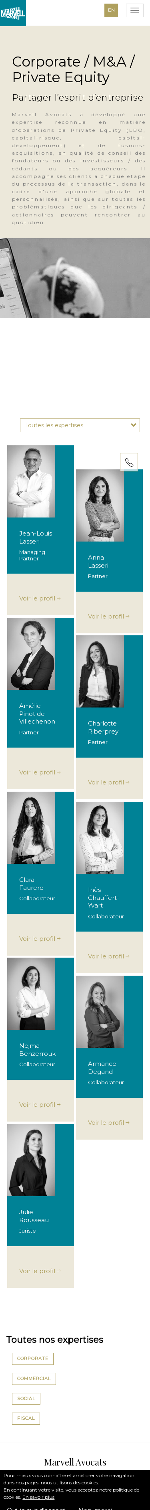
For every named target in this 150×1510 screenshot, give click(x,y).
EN (111, 10)
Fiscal (26, 1418)
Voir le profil (39, 598)
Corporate (32, 1358)
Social (26, 1398)
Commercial (34, 1378)
